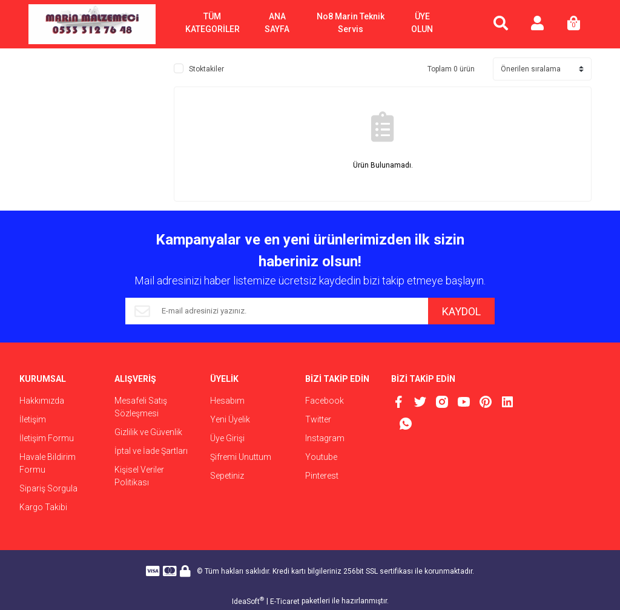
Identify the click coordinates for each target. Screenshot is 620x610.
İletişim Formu (46, 438)
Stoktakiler (206, 69)
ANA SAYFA (277, 22)
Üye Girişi (227, 438)
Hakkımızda (41, 400)
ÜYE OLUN (422, 22)
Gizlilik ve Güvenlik (148, 432)
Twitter (318, 419)
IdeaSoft (248, 601)
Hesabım (227, 400)
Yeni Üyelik (230, 419)
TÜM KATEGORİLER (212, 22)
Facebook (324, 400)
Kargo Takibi (43, 507)
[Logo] (92, 24)
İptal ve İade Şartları (151, 451)
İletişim (32, 419)
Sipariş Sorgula (48, 488)
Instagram (325, 438)
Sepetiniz (227, 475)
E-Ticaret (285, 601)
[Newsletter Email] (276, 311)
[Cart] (573, 24)
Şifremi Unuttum (240, 457)
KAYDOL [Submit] (461, 311)
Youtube (321, 457)
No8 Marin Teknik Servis (350, 22)
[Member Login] (537, 24)
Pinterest (321, 475)
